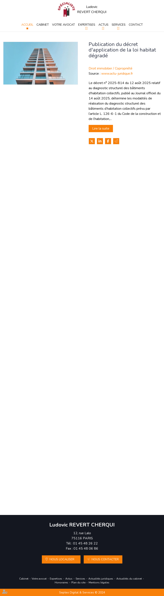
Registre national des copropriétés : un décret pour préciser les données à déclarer (95, 338)
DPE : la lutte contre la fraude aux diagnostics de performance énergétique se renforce (95, 396)
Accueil (27, 25)
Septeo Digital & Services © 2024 (82, 592)
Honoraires (61, 582)
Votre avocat (63, 25)
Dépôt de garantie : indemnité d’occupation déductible (92, 163)
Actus (103, 25)
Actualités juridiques (100, 578)
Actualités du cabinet (129, 578)
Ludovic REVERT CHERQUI (91, 9)
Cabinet (43, 25)
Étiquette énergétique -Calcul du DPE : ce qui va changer (94, 280)
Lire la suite (100, 128)
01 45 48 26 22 (85, 543)
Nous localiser (62, 559)
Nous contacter (105, 559)
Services (119, 25)
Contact (136, 25)
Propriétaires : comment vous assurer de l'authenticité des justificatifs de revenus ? (91, 454)
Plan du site (78, 582)
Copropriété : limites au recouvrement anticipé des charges (95, 221)
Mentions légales (99, 582)
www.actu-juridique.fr (117, 73)
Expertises (86, 25)
